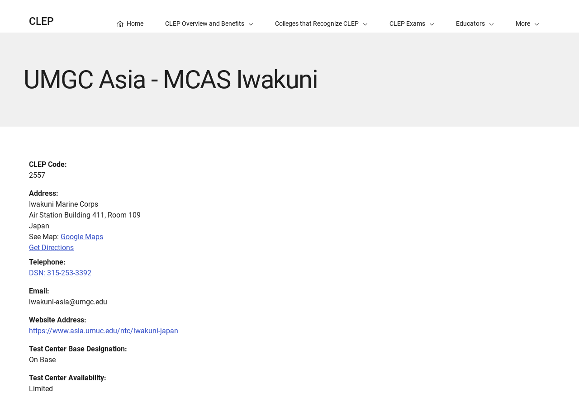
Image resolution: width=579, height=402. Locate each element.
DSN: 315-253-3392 (60, 273)
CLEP (41, 21)
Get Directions (51, 247)
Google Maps (82, 236)
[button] (527, 16)
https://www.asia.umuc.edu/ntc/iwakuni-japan (103, 330)
